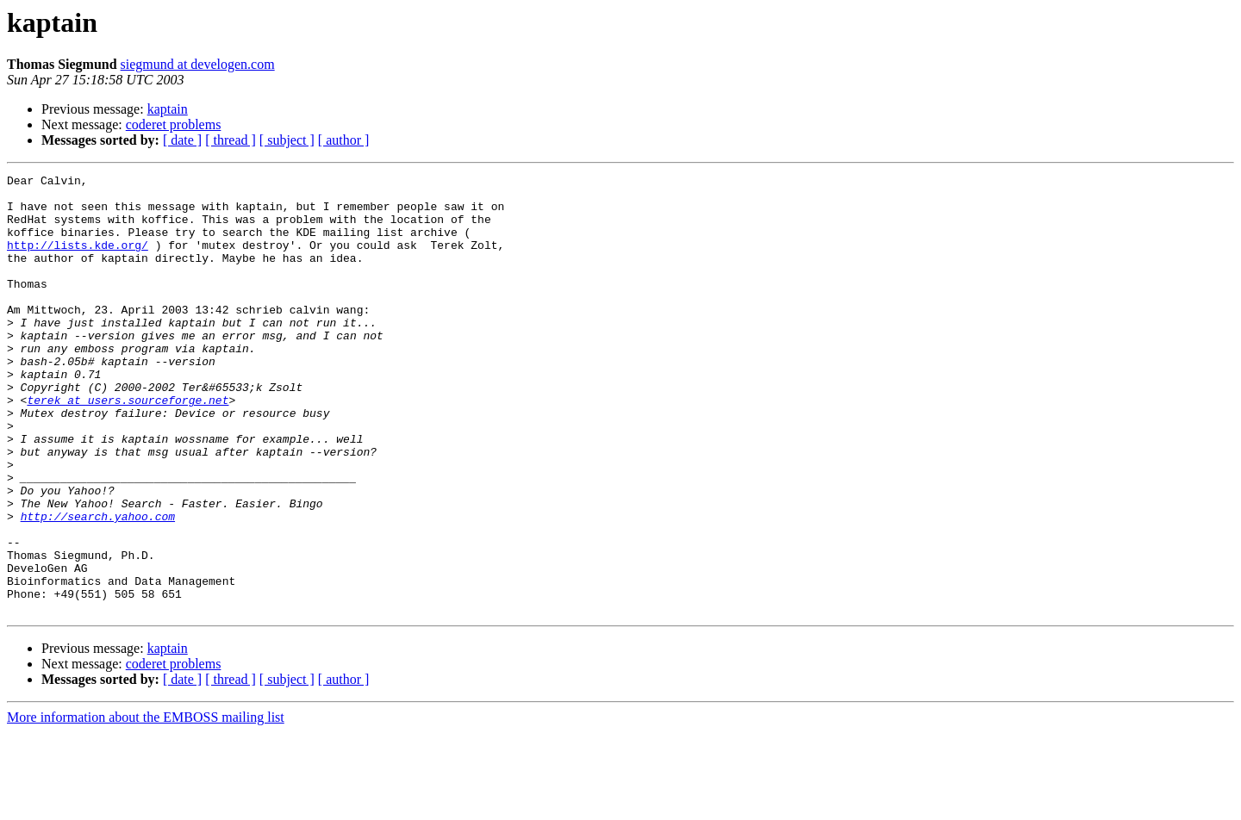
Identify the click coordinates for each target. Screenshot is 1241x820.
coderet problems (173, 124)
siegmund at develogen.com (198, 64)
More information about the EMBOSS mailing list (145, 805)
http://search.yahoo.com (98, 585)
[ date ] (182, 140)
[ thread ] (230, 140)
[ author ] (344, 140)
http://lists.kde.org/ (77, 260)
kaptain (167, 109)
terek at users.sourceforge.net (127, 446)
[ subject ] (287, 140)
